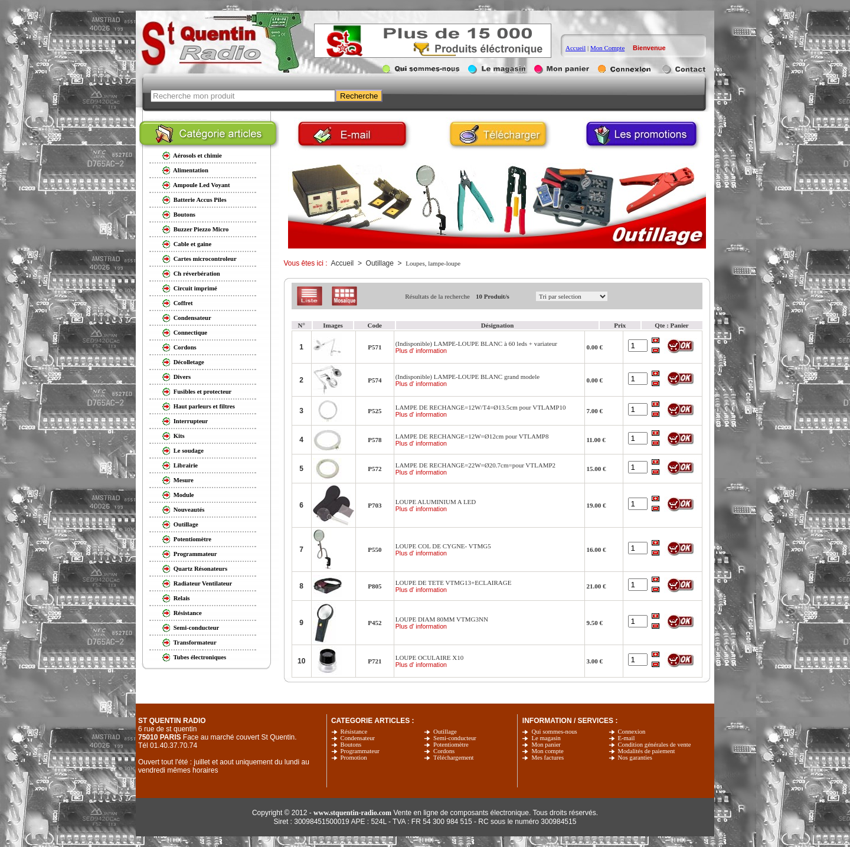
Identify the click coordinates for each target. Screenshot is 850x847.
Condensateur (358, 738)
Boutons (351, 744)
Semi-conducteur (454, 738)
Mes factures (547, 757)
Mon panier (545, 744)
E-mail (626, 738)
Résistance (354, 731)
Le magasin (545, 738)
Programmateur (360, 751)
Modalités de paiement (646, 751)
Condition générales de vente (654, 744)
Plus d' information (421, 350)
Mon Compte (607, 47)
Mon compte (547, 751)
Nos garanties (635, 757)
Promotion (354, 757)
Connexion (632, 731)
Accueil (575, 47)
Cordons (444, 751)
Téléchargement (453, 757)
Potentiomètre (451, 744)
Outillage (445, 731)
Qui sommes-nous (554, 731)
